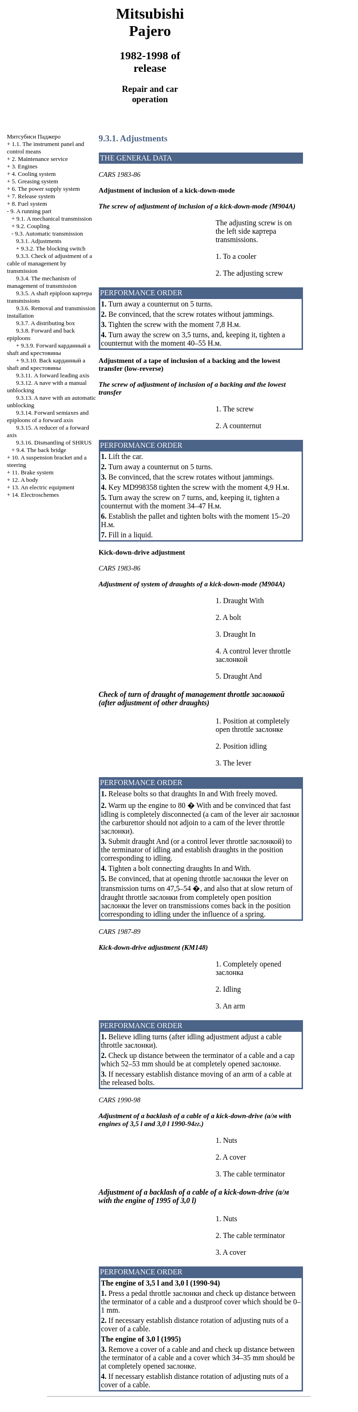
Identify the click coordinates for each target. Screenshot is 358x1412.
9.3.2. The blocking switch (53, 248)
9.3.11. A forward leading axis (52, 375)
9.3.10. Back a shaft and (46, 364)
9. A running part (30, 211)
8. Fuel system (29, 203)
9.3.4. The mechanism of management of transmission (41, 282)
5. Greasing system (35, 181)
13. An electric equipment (43, 487)
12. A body (25, 479)
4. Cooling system (33, 173)
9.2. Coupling (32, 226)
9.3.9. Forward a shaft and (48, 349)
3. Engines (24, 166)
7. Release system (33, 196)
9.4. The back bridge (41, 449)
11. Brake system (32, 472)
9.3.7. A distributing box (45, 323)
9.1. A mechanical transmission (54, 218)
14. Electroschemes (35, 494)
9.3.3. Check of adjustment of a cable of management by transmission (49, 263)
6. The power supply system (46, 188)
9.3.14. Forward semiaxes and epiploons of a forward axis (48, 416)
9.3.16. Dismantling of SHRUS (54, 442)
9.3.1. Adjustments (39, 240)
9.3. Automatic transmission (49, 233)
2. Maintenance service (40, 158)
